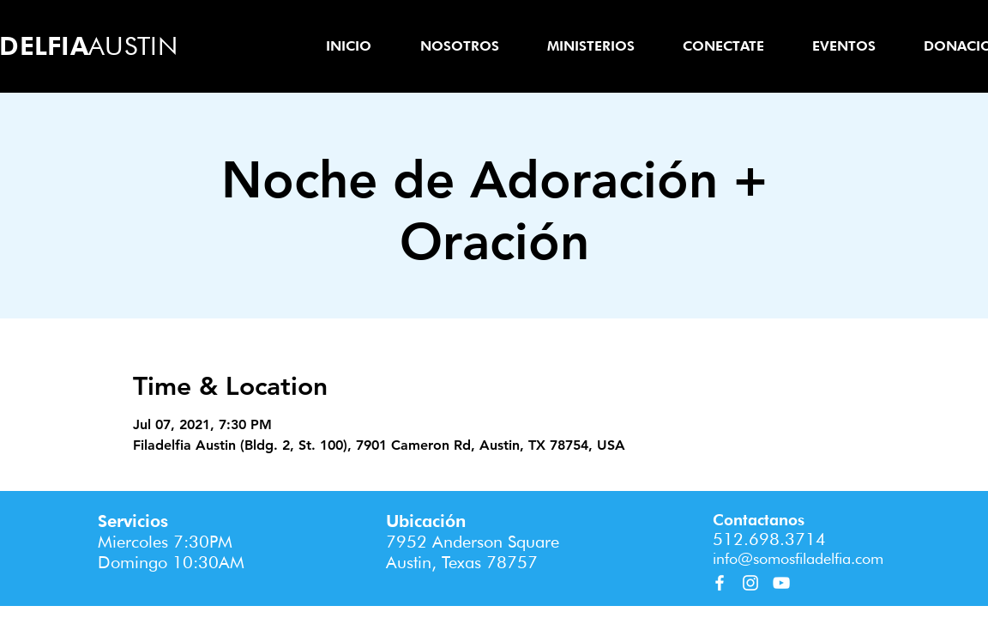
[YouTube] (781, 583)
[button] (459, 46)
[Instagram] (750, 583)
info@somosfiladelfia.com (798, 558)
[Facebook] (719, 583)
